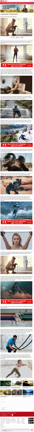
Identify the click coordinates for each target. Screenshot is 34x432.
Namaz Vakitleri (14, 419)
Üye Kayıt (1, 425)
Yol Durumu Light (2, 420)
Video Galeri (23, 419)
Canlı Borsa (13, 418)
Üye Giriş (1, 424)
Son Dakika (7, 423)
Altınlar (18, 418)
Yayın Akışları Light (8, 419)
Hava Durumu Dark (3, 419)
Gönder (3, 409)
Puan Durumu (13, 420)
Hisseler (18, 420)
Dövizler (18, 419)
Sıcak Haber (23, 423)
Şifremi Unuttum (2, 426)
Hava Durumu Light (3, 418)
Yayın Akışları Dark (8, 420)
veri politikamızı (5, 430)
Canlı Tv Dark (8, 418)
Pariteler (18, 423)
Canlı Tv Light (2, 423)
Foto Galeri (23, 418)
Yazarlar (23, 420)
